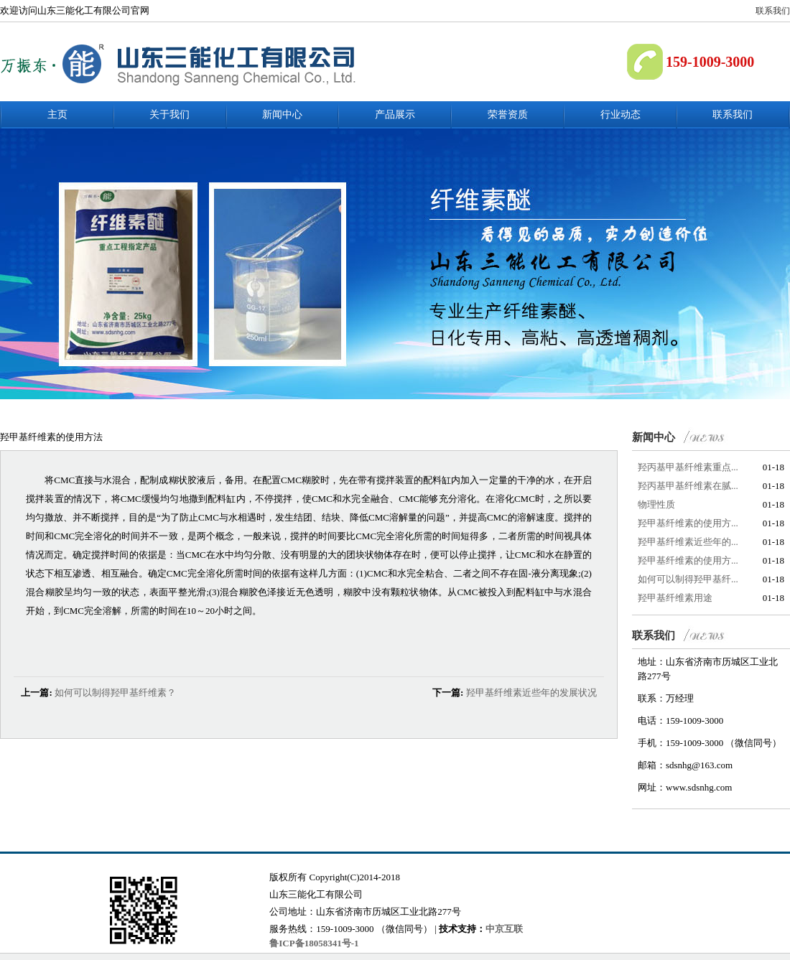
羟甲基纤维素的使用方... (688, 523)
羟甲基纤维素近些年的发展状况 (531, 692)
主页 (57, 114)
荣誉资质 (508, 114)
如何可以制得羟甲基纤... (688, 579)
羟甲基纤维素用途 (675, 597)
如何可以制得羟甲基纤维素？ (115, 692)
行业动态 (620, 114)
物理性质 (656, 504)
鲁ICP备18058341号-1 (313, 943)
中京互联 (504, 928)
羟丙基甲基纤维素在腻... (688, 485)
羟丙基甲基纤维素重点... (688, 467)
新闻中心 (282, 114)
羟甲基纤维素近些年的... (688, 541)
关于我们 (169, 114)
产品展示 (395, 114)
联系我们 (773, 11)
